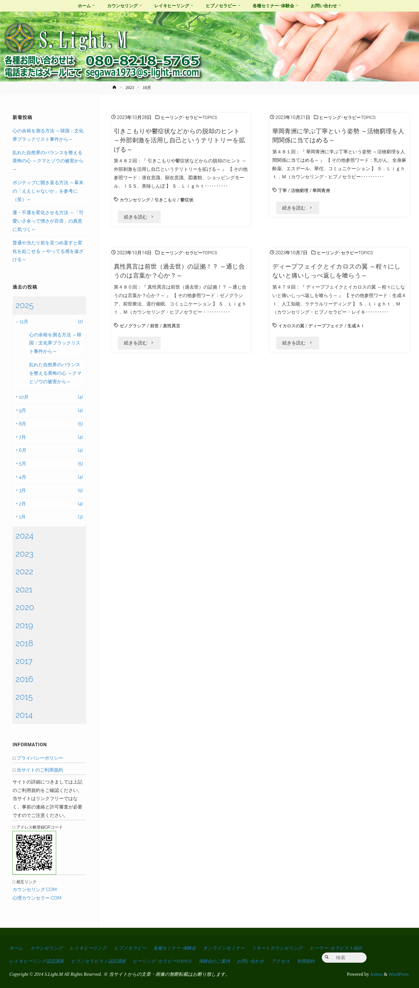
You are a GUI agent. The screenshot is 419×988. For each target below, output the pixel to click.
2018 (24, 643)
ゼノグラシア (134, 328)
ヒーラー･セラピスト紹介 (341, 948)
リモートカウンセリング (281, 948)
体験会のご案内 (219, 961)
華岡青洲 (323, 190)
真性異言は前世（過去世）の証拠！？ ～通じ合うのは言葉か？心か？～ (179, 273)
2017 (24, 661)
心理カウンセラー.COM (37, 898)
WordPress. (399, 974)
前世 (156, 328)
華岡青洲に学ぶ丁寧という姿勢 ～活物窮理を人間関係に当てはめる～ (338, 135)
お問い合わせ (257, 961)
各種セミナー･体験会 (177, 948)
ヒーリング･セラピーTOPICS (191, 117)
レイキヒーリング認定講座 (37, 961)
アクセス (287, 961)
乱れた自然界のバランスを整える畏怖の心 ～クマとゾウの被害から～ (48, 161)
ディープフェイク (328, 328)
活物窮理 (301, 190)
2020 (24, 607)
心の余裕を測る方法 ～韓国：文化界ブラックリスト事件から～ (55, 343)
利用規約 (313, 961)
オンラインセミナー (228, 948)
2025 (24, 305)
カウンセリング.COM (35, 889)
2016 (24, 679)
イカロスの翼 (292, 328)
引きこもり (168, 199)
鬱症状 (191, 199)
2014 (24, 715)
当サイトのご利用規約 (40, 770)
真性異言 (174, 328)
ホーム (16, 948)
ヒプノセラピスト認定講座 (100, 961)
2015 (24, 697)
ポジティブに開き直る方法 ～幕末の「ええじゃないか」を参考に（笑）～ (48, 191)
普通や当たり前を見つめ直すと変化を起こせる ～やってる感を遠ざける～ (48, 251)
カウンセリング (136, 199)
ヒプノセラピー (131, 948)
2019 (24, 625)
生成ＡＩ (360, 328)
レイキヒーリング (89, 948)
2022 (24, 571)
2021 (23, 589)
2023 (130, 87)
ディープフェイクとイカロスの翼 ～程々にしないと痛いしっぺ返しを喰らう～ (336, 273)
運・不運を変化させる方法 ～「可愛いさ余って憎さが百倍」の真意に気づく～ (48, 221)
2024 (24, 536)
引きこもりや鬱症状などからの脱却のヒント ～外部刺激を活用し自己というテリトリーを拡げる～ (180, 140)
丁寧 (282, 190)
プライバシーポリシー (40, 758)
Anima (376, 974)
